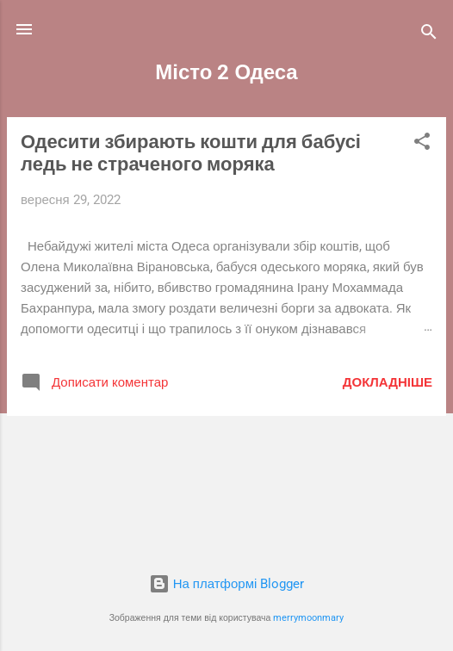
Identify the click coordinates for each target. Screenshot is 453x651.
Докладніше (387, 382)
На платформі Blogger (227, 584)
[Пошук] (429, 35)
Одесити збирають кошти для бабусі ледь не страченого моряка (191, 153)
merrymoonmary (308, 617)
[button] (422, 144)
